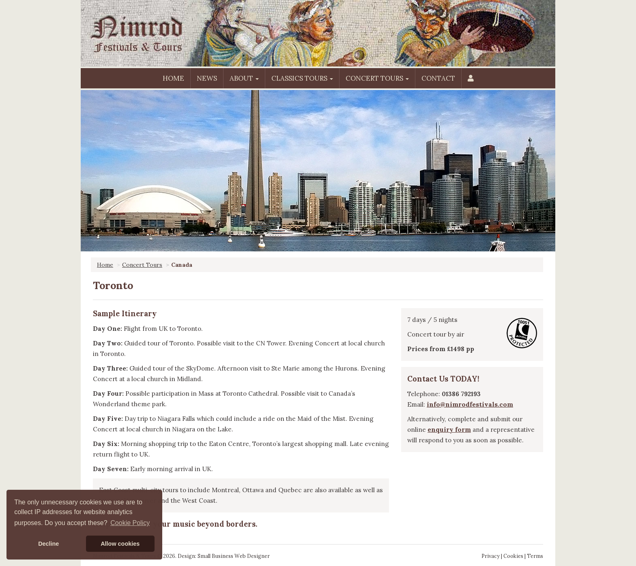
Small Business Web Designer (234, 556)
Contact (438, 78)
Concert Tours (377, 78)
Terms (535, 556)
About (244, 78)
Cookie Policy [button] (130, 522)
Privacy (490, 556)
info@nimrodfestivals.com (470, 404)
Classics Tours (302, 78)
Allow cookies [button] (120, 543)
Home (173, 78)
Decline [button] (48, 543)
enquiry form (449, 429)
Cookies (513, 556)
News (207, 78)
